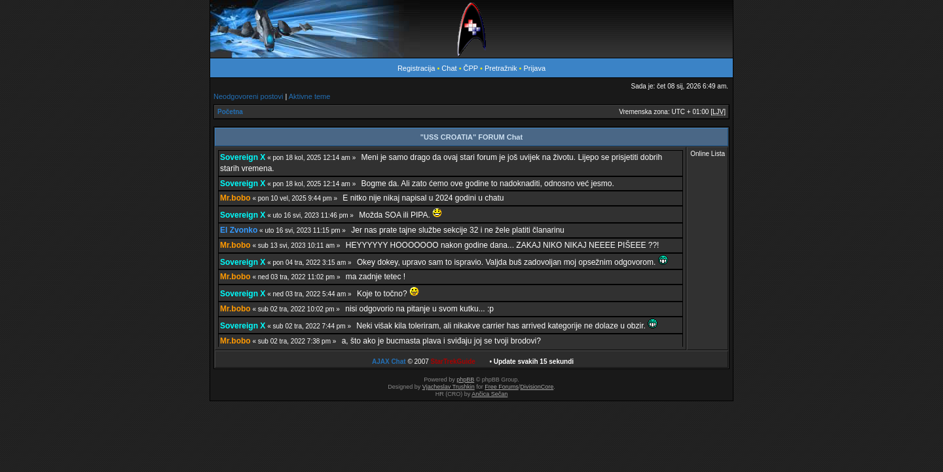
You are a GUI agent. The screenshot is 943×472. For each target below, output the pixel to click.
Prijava (534, 68)
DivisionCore (536, 387)
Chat (449, 68)
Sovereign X (242, 157)
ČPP (471, 68)
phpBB (465, 379)
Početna (230, 111)
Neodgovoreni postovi (248, 96)
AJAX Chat (389, 361)
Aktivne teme (310, 96)
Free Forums (502, 387)
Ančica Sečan (490, 394)
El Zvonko (238, 230)
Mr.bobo (235, 198)
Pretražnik (501, 68)
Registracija (416, 68)
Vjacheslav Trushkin (448, 387)
